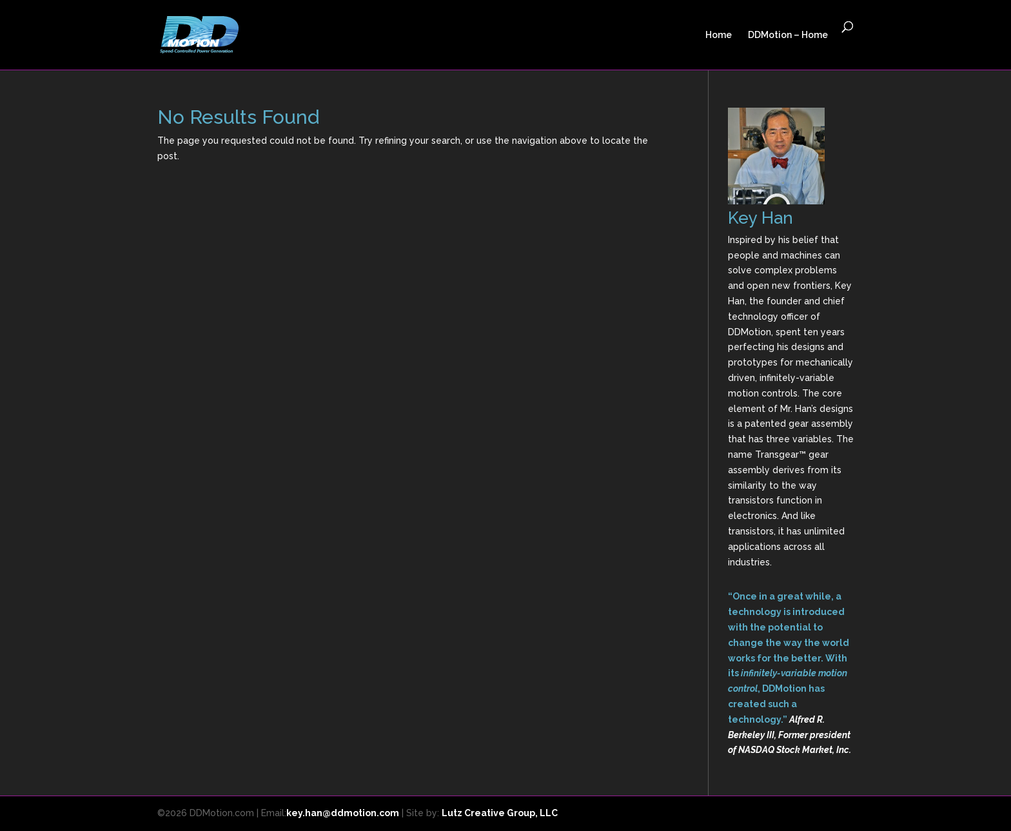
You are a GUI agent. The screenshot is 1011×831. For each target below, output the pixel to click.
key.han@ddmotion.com (342, 813)
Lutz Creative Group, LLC (500, 813)
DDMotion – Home (788, 35)
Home (718, 35)
